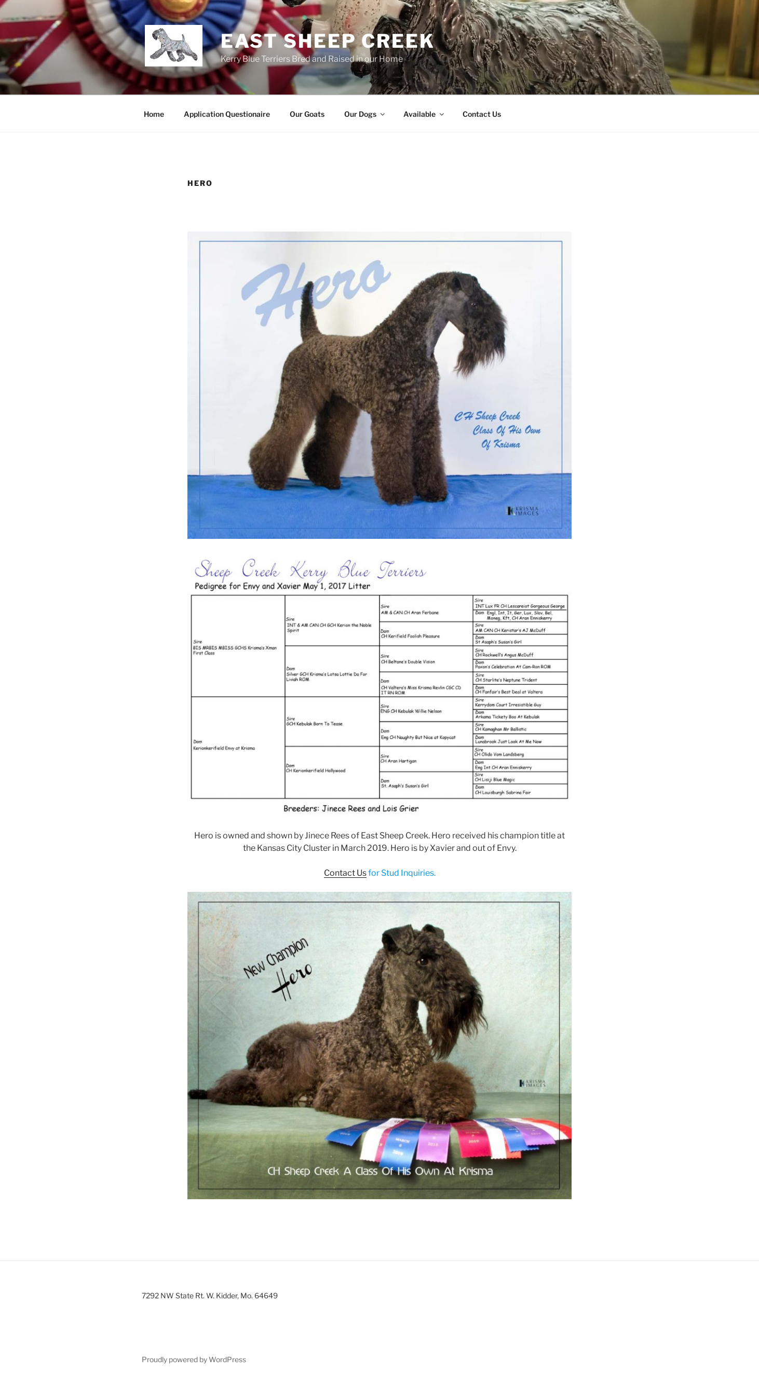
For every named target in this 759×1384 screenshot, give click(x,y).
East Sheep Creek (328, 41)
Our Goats (307, 114)
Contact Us (482, 114)
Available (424, 114)
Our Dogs (365, 114)
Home (154, 114)
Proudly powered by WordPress (194, 1359)
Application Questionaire (227, 114)
